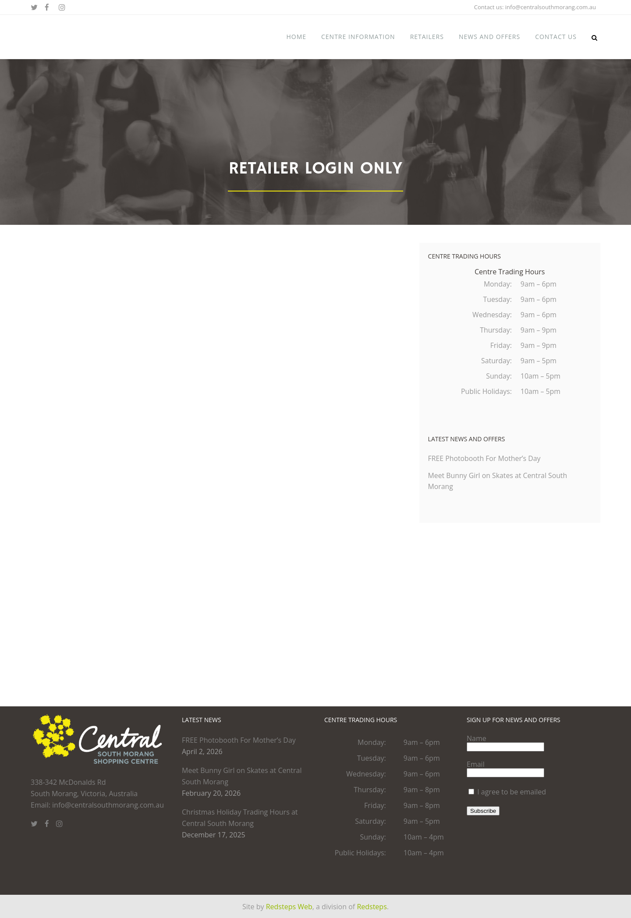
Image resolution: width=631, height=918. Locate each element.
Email (476, 764)
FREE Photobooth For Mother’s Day (485, 462)
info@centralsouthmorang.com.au (550, 7)
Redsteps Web (289, 906)
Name (476, 738)
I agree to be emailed (511, 792)
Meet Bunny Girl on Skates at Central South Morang (242, 776)
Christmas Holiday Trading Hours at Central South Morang (240, 817)
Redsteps (371, 906)
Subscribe (483, 811)
